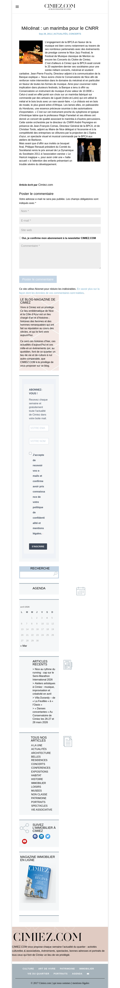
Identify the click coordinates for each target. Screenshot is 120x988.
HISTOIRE (37, 779)
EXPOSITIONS (39, 771)
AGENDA (77, 973)
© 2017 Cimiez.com (41, 983)
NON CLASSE (39, 794)
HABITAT (36, 775)
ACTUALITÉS (61, 34)
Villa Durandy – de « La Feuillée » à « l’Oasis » (44, 701)
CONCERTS (75, 34)
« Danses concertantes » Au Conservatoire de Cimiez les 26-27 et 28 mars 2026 (43, 715)
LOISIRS (36, 786)
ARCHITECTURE (41, 753)
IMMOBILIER (38, 783)
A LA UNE (36, 745)
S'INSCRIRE (38, 546)
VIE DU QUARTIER (38, 973)
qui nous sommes (62, 983)
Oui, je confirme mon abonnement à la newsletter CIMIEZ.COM (57, 238)
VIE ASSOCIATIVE (41, 809)
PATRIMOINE (38, 798)
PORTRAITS (38, 802)
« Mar (23, 645)
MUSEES (36, 790)
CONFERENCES (40, 767)
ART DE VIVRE (46, 968)
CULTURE (28, 968)
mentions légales (80, 983)
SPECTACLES (39, 805)
